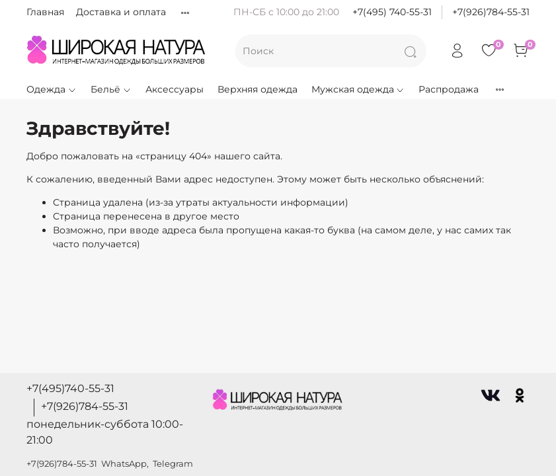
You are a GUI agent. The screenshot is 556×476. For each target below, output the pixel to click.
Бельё (111, 89)
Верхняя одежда (258, 89)
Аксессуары (174, 89)
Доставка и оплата (121, 12)
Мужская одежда (358, 89)
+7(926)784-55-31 (491, 12)
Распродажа (448, 89)
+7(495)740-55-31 (70, 388)
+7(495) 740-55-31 (392, 12)
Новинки (515, 89)
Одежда (51, 89)
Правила (199, 12)
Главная (45, 12)
